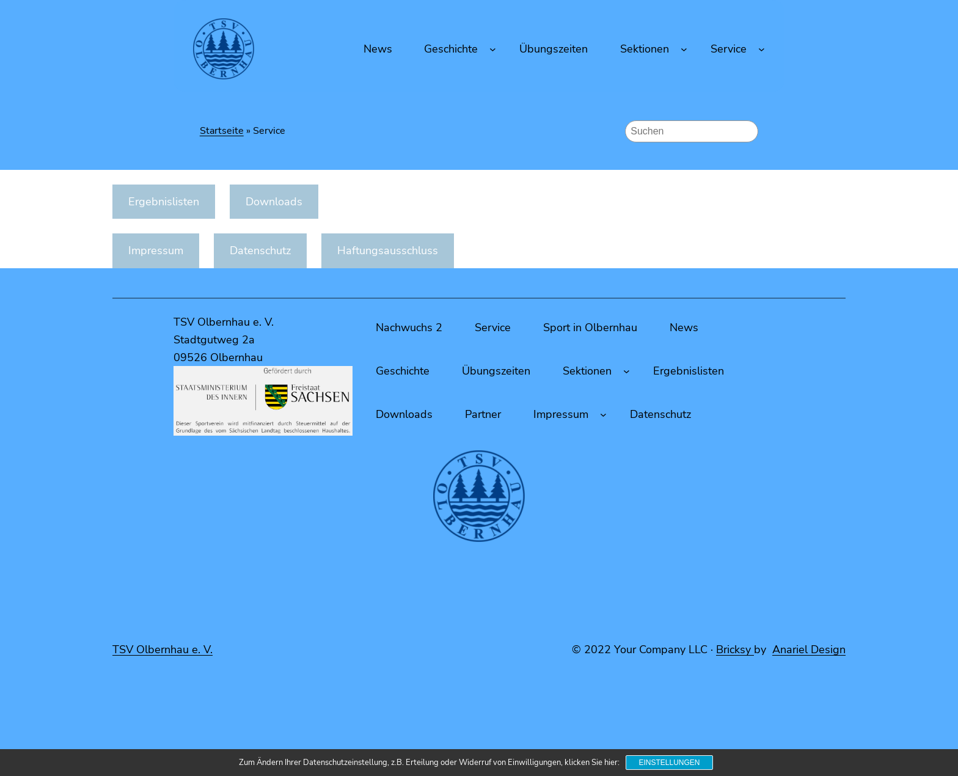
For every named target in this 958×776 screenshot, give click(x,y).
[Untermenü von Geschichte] (492, 49)
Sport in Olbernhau (590, 327)
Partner (483, 414)
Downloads (274, 201)
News (684, 327)
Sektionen (644, 49)
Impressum (155, 250)
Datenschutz (260, 250)
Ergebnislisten (163, 201)
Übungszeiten (496, 371)
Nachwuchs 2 (409, 327)
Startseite (222, 130)
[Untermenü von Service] (761, 49)
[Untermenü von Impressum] (603, 414)
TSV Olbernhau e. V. (162, 649)
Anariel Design (809, 649)
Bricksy (735, 649)
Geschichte (451, 49)
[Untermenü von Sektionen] (684, 49)
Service (729, 49)
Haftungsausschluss (387, 250)
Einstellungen (669, 762)
